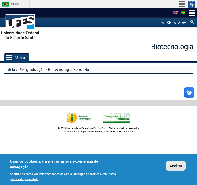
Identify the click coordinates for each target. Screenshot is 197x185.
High (169, 22)
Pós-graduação (31, 69)
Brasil (15, 4)
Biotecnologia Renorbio (68, 69)
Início (10, 69)
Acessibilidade (163, 22)
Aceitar (175, 166)
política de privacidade (24, 179)
